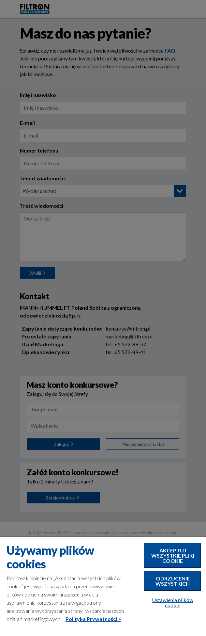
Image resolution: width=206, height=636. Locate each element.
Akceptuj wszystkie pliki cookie (172, 555)
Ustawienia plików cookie (172, 602)
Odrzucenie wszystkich (172, 581)
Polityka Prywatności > (93, 619)
